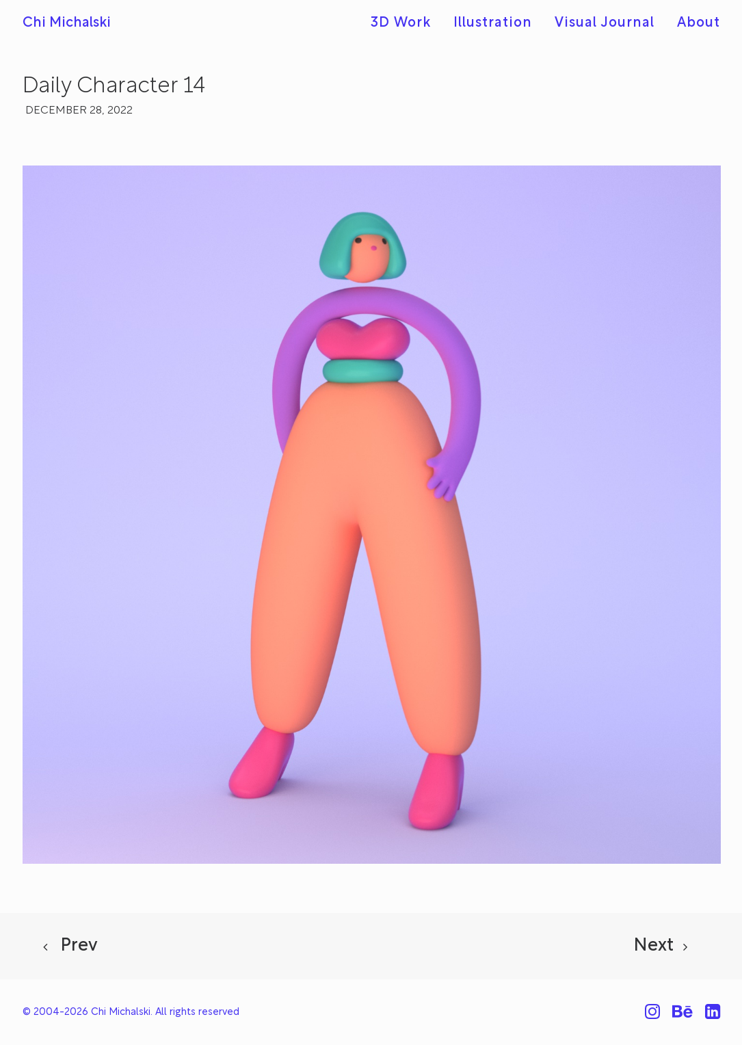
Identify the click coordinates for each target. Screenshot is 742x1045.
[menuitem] (405, 23)
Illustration (492, 23)
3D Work (401, 23)
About (698, 23)
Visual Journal (604, 23)
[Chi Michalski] (67, 23)
